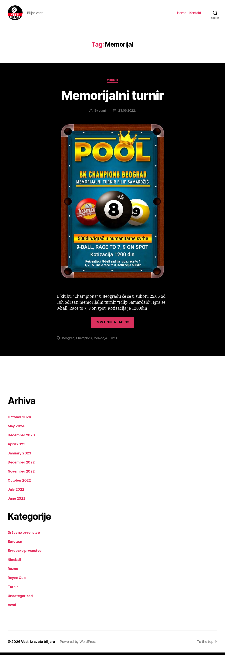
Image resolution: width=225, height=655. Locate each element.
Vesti (12, 607)
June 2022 (16, 501)
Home (181, 14)
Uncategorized (20, 598)
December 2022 (21, 465)
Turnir (112, 83)
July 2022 (16, 492)
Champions (84, 340)
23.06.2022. (127, 113)
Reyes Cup (17, 580)
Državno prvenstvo (24, 535)
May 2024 (16, 429)
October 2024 (19, 419)
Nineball (14, 562)
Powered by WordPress (78, 644)
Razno (13, 571)
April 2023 (16, 447)
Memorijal (101, 340)
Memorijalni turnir (112, 97)
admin (103, 113)
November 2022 (21, 474)
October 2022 (19, 483)
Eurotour (15, 544)
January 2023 (19, 456)
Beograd (68, 340)
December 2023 (21, 438)
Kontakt (195, 14)
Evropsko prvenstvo (24, 553)
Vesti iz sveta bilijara (38, 644)
